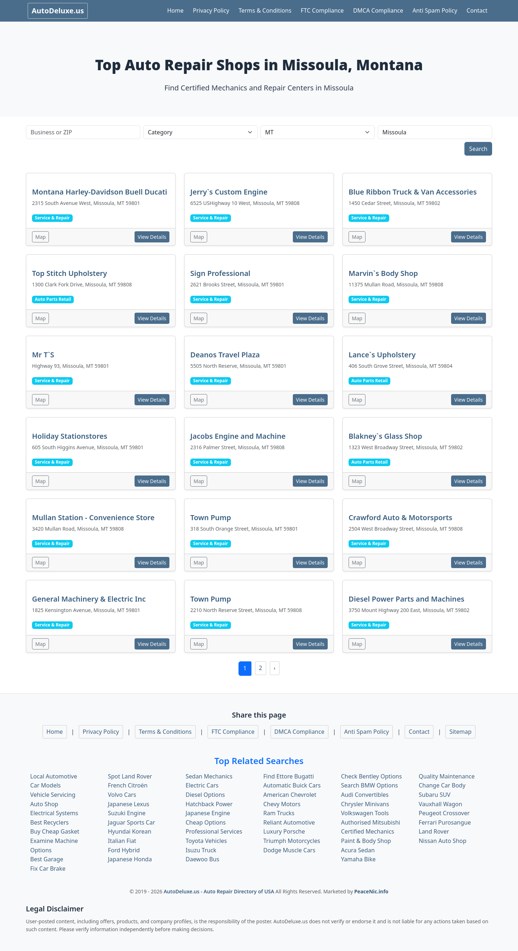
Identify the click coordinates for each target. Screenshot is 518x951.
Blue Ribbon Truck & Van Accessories (413, 192)
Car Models (45, 785)
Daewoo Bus (202, 859)
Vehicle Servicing (53, 795)
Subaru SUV (434, 795)
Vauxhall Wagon (440, 804)
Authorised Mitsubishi (370, 822)
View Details (152, 236)
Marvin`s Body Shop (383, 273)
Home (175, 10)
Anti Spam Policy (435, 10)
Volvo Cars (122, 795)
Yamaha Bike (358, 859)
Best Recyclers (49, 822)
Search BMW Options (369, 785)
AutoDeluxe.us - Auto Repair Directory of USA (220, 891)
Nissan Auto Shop (443, 841)
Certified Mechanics (367, 831)
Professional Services (214, 831)
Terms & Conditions (264, 10)
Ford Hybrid (124, 850)
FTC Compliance (322, 10)
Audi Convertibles (364, 795)
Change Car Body (442, 785)
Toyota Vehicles (206, 841)
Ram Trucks (279, 813)
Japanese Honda (130, 859)
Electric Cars (202, 785)
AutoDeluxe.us (58, 10)
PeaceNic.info (371, 891)
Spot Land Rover (130, 776)
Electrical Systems (54, 813)
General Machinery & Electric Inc (89, 599)
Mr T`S (43, 355)
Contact (477, 10)
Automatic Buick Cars (292, 785)
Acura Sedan (358, 850)
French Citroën (127, 785)
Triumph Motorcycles (291, 841)
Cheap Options (206, 822)
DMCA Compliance (378, 10)
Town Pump (210, 517)
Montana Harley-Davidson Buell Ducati (99, 192)
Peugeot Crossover (444, 813)
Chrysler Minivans (365, 804)
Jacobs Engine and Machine (238, 436)
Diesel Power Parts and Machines (406, 599)
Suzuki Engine (127, 813)
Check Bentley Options (371, 776)
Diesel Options (205, 795)
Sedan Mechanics (209, 776)
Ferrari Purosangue (445, 822)
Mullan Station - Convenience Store (93, 517)
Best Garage (46, 859)
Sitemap (460, 732)
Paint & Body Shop (366, 841)
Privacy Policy (211, 10)
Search (478, 149)
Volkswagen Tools (365, 813)
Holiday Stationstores (69, 436)
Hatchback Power (209, 804)
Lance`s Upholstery (382, 355)
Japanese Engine (208, 813)
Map (40, 236)
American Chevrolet (289, 795)
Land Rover (434, 831)
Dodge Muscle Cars (289, 850)
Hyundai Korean (129, 831)
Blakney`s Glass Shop (385, 436)
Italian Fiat (122, 841)
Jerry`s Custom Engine (229, 192)
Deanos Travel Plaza (225, 355)
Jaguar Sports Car (131, 822)
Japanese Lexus (128, 804)
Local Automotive (53, 776)
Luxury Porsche (284, 831)
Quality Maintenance (446, 776)
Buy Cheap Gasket (54, 831)
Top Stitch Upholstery (69, 273)
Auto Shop (44, 804)
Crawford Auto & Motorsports (400, 517)
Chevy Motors (281, 804)
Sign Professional (220, 273)
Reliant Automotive (289, 822)
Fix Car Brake (47, 868)
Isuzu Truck (201, 850)
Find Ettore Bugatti (288, 776)
